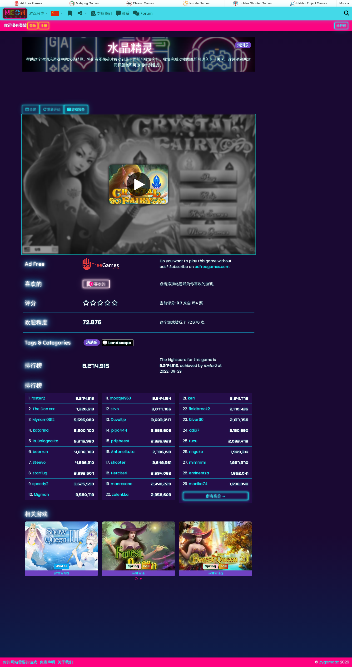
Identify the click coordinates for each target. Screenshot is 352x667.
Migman (41, 494)
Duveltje (118, 419)
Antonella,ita (122, 451)
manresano (121, 484)
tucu (193, 441)
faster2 (38, 398)
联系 (122, 13)
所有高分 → (216, 496)
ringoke (196, 451)
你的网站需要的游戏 (20, 662)
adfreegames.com (212, 266)
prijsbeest (120, 441)
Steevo (39, 462)
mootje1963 (120, 398)
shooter (118, 462)
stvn (115, 409)
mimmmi (197, 462)
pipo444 (119, 430)
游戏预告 (76, 109)
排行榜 (341, 26)
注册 (43, 26)
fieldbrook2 (199, 409)
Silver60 (196, 419)
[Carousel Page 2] (140, 578)
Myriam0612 (43, 419)
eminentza (199, 473)
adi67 (194, 430)
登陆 (32, 26)
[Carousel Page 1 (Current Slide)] (136, 578)
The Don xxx (43, 409)
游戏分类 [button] (36, 13)
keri (191, 398)
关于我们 (65, 662)
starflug (40, 473)
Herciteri (119, 473)
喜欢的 (96, 284)
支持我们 (101, 13)
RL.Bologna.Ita (45, 441)
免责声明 (47, 662)
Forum (143, 13)
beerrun (40, 451)
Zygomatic (329, 662)
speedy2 (40, 484)
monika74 (198, 484)
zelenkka (120, 494)
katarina (41, 430)
